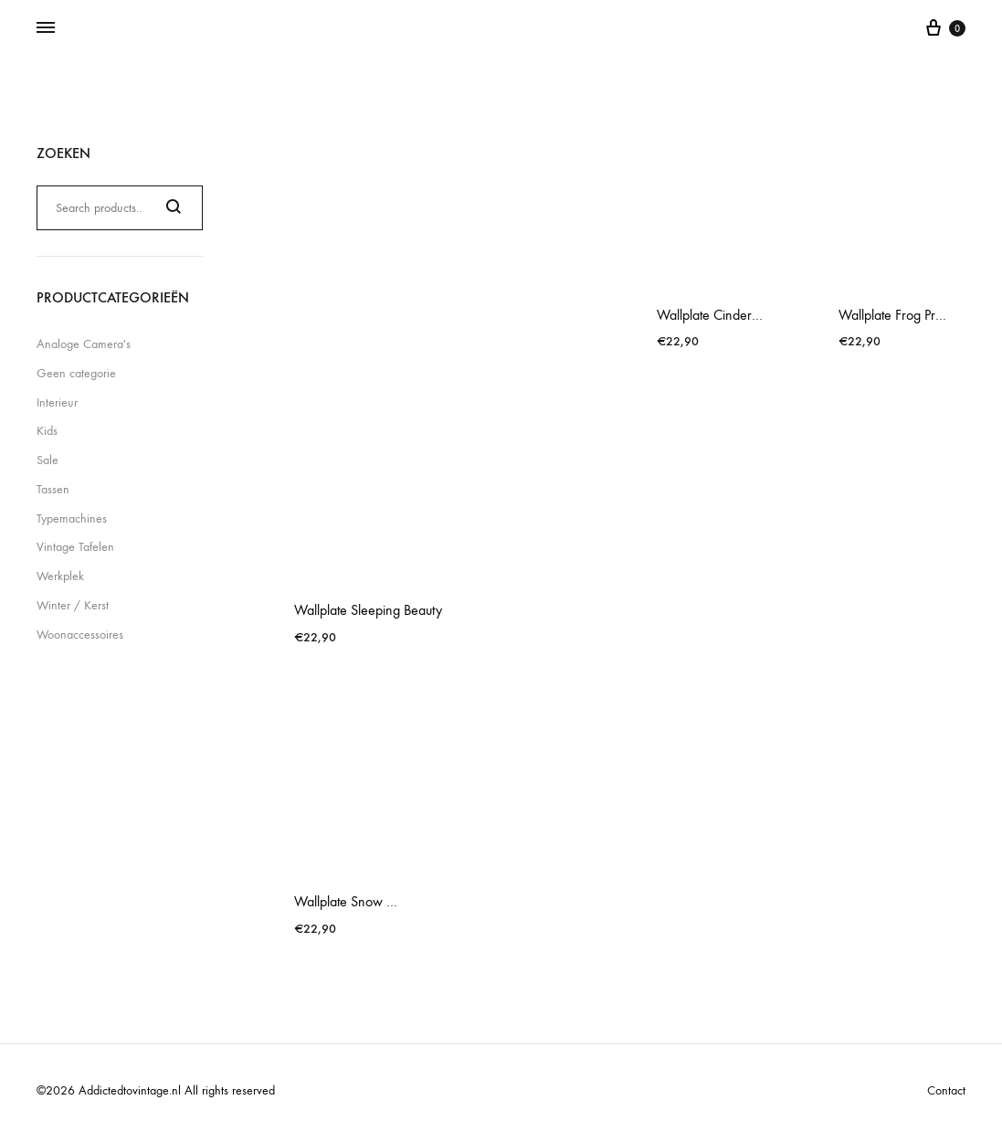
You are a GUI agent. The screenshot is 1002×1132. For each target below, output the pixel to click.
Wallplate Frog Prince (899, 314)
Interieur (57, 402)
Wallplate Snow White (357, 901)
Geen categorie (76, 373)
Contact (946, 1090)
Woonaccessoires (80, 634)
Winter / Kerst (73, 605)
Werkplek (60, 576)
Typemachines (72, 518)
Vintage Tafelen (75, 547)
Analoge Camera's (84, 344)
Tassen (53, 489)
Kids (47, 431)
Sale (47, 460)
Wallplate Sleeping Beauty (368, 610)
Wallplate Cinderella (714, 314)
